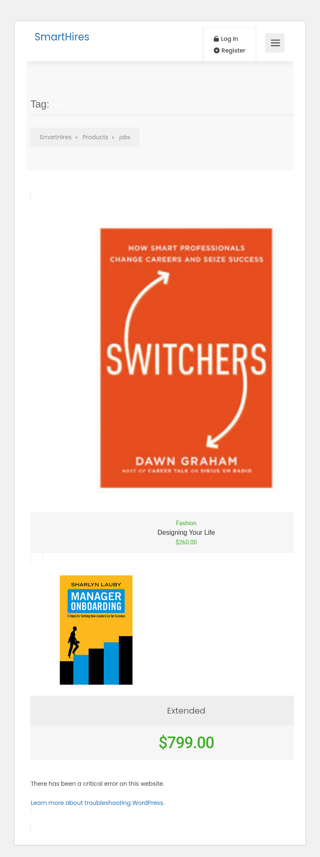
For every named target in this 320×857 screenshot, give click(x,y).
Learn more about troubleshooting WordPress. (97, 803)
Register (229, 50)
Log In (226, 39)
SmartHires (62, 37)
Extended (186, 711)
